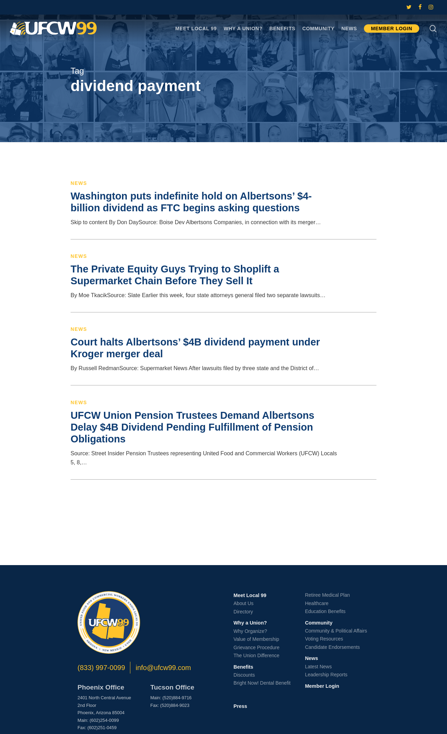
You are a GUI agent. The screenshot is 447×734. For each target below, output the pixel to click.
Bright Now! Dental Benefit (262, 683)
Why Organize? (250, 631)
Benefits (243, 667)
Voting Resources (324, 639)
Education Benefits (325, 611)
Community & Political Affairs (336, 631)
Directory (243, 611)
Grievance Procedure (256, 647)
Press (240, 706)
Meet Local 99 (250, 595)
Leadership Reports (326, 674)
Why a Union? (250, 623)
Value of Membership (256, 639)
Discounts (244, 675)
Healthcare (316, 603)
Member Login (322, 686)
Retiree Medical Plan (327, 595)
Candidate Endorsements (332, 647)
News (79, 183)
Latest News (318, 666)
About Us (244, 603)
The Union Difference (256, 655)
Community (318, 623)
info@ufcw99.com (163, 667)
